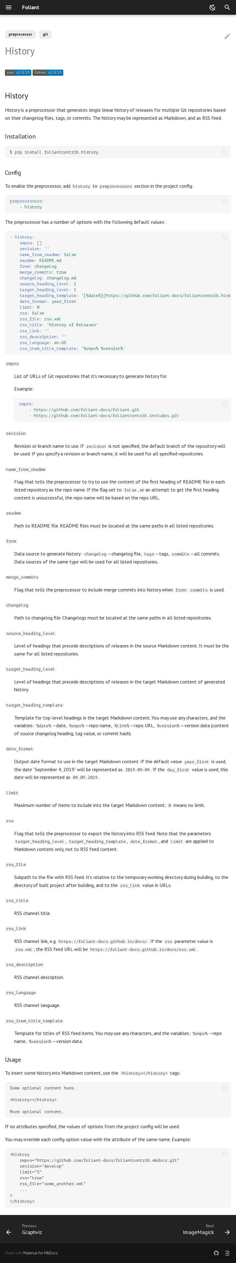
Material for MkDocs (40, 1253)
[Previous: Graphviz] (25, 1229)
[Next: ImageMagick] (205, 1229)
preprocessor (20, 34)
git (45, 34)
